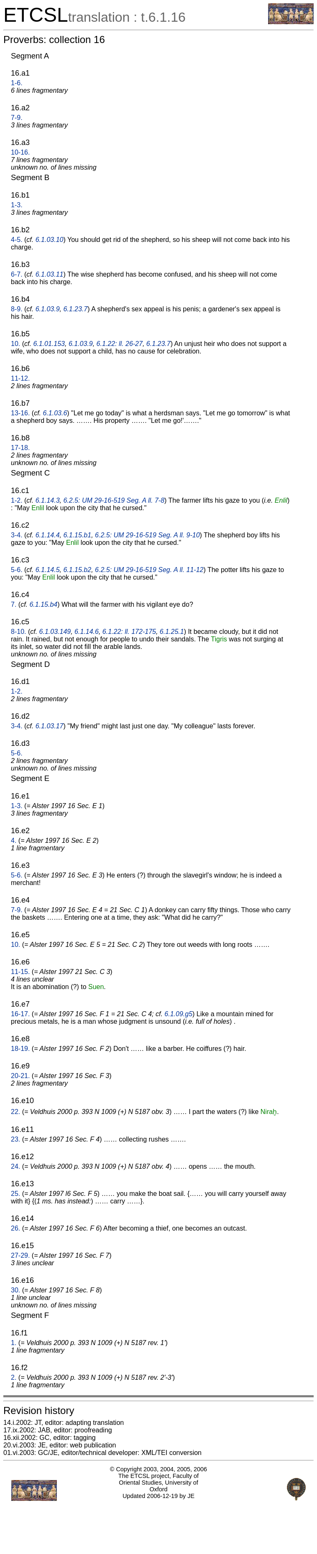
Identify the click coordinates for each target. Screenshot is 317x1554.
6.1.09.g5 (178, 1013)
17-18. (20, 447)
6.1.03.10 (50, 239)
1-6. (17, 82)
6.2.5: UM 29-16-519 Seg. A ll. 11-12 (149, 569)
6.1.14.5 (48, 569)
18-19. (20, 1048)
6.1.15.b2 (77, 569)
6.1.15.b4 (43, 604)
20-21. (20, 1075)
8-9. (17, 309)
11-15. (20, 971)
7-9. (17, 117)
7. (13, 604)
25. (15, 1193)
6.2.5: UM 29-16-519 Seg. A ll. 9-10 (147, 535)
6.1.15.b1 (77, 535)
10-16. (20, 152)
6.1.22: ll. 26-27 (120, 343)
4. (13, 840)
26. (15, 1228)
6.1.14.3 (48, 500)
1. (13, 1342)
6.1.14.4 (48, 535)
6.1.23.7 (75, 309)
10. (15, 343)
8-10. (18, 631)
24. (15, 1166)
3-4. (17, 535)
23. (15, 1139)
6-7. (17, 274)
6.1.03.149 (55, 631)
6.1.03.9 (48, 309)
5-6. (17, 569)
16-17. (20, 1013)
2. (13, 1377)
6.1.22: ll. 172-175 (129, 631)
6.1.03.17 (50, 726)
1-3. (17, 205)
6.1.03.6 (55, 413)
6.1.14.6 (86, 631)
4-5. (17, 239)
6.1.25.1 (172, 631)
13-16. (20, 413)
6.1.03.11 (50, 274)
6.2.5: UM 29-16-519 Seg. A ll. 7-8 (113, 500)
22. (15, 1111)
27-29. (20, 1255)
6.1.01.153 (49, 343)
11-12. (20, 378)
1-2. (17, 500)
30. (15, 1290)
